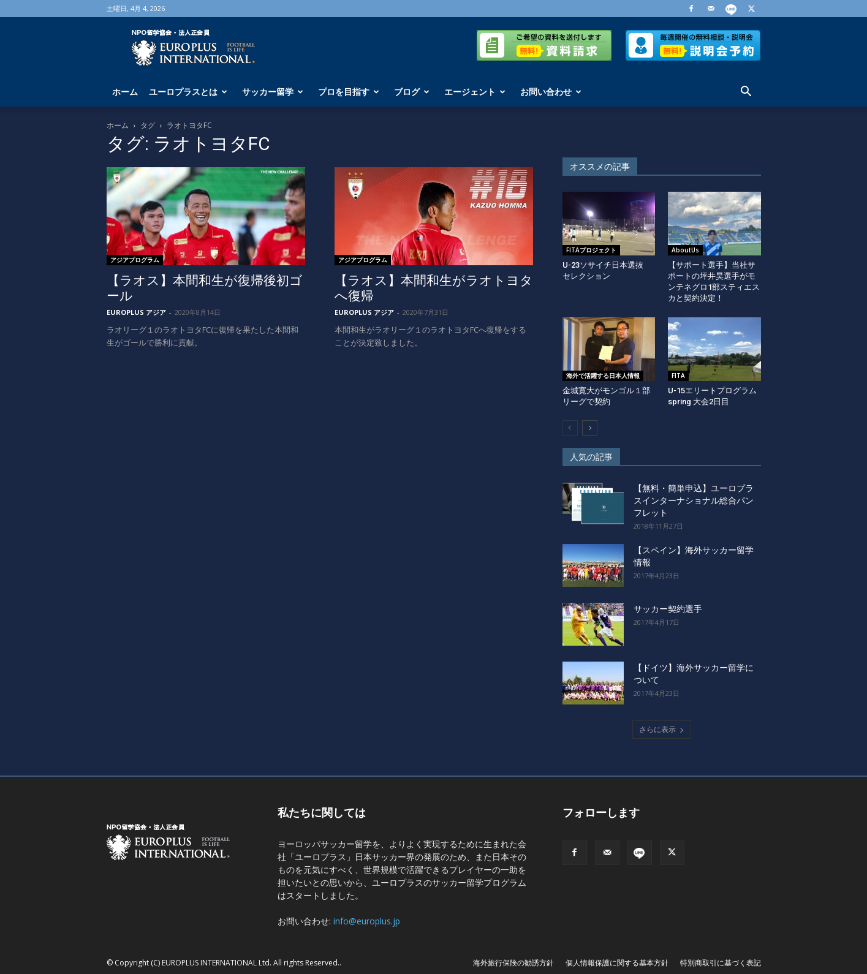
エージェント (474, 91)
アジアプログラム (134, 259)
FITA (678, 375)
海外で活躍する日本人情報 (603, 375)
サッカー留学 (272, 91)
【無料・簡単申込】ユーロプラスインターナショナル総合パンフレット (694, 500)
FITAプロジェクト (591, 250)
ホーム (125, 91)
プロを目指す (348, 91)
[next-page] (589, 428)
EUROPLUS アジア (136, 312)
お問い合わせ (550, 91)
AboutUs (685, 250)
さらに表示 (661, 729)
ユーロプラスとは (188, 91)
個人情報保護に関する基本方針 (617, 962)
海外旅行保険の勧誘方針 (513, 962)
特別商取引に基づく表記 (720, 962)
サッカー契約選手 (668, 609)
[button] (746, 93)
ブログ (412, 91)
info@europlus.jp (366, 921)
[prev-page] (570, 428)
